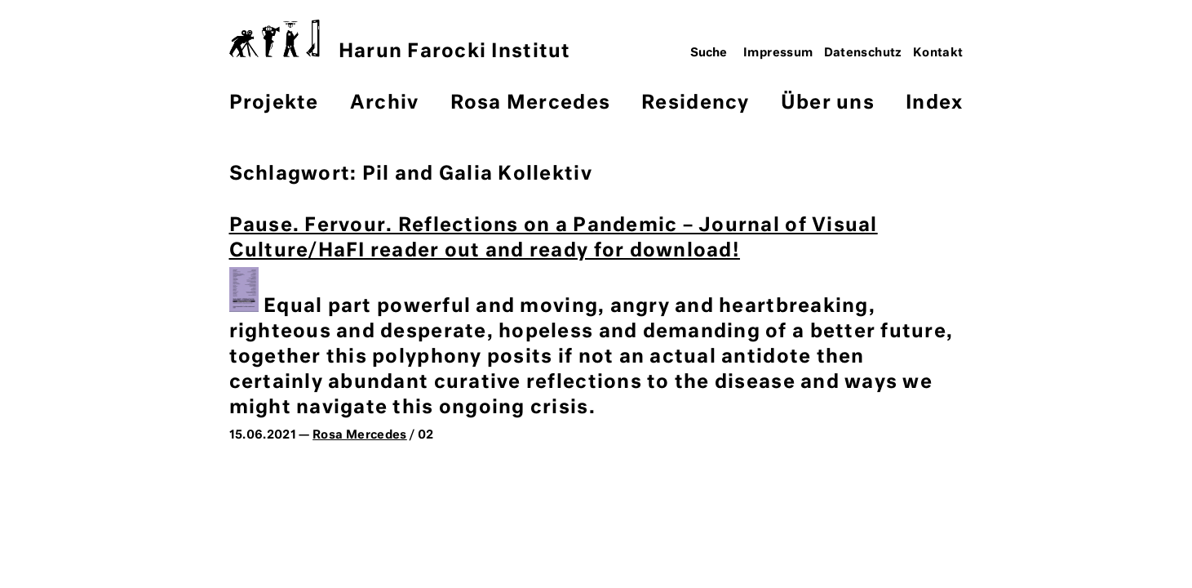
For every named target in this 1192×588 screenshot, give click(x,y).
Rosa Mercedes (530, 103)
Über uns (828, 103)
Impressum (778, 53)
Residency (695, 103)
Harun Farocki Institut (400, 40)
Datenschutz (863, 53)
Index (934, 103)
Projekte (274, 103)
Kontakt (938, 53)
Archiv (384, 103)
